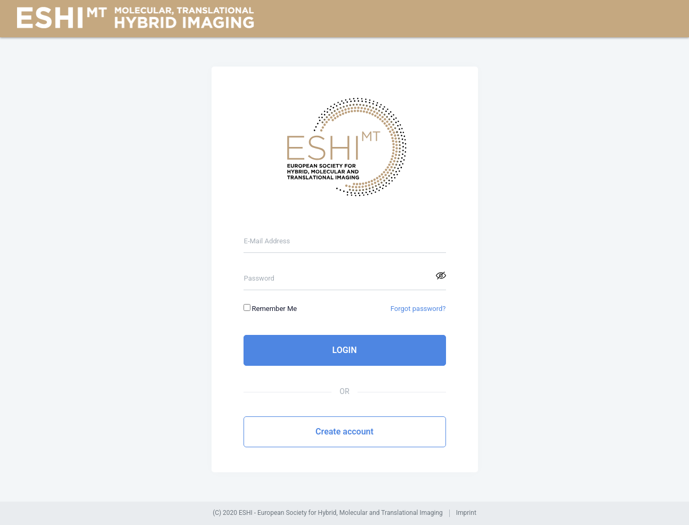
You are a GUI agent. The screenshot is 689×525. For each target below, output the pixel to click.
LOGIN (344, 350)
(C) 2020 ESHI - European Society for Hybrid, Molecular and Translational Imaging (328, 513)
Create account (344, 431)
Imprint (466, 513)
